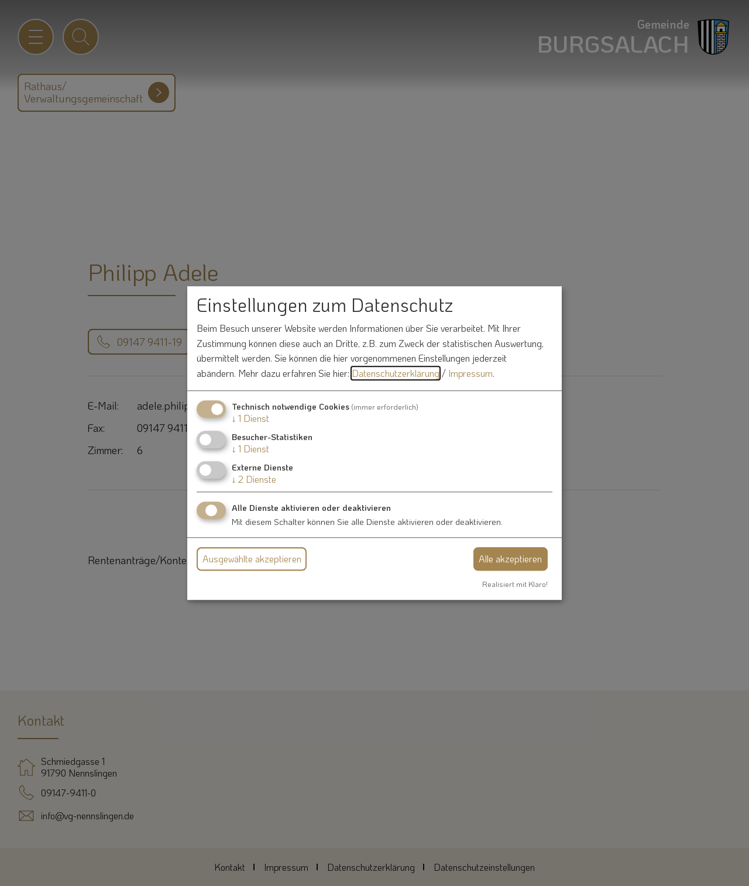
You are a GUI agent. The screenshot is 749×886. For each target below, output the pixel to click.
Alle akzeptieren (510, 558)
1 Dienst (250, 418)
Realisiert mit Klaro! (515, 584)
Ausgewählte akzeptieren (251, 558)
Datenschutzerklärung (395, 373)
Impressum (470, 373)
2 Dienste (254, 479)
